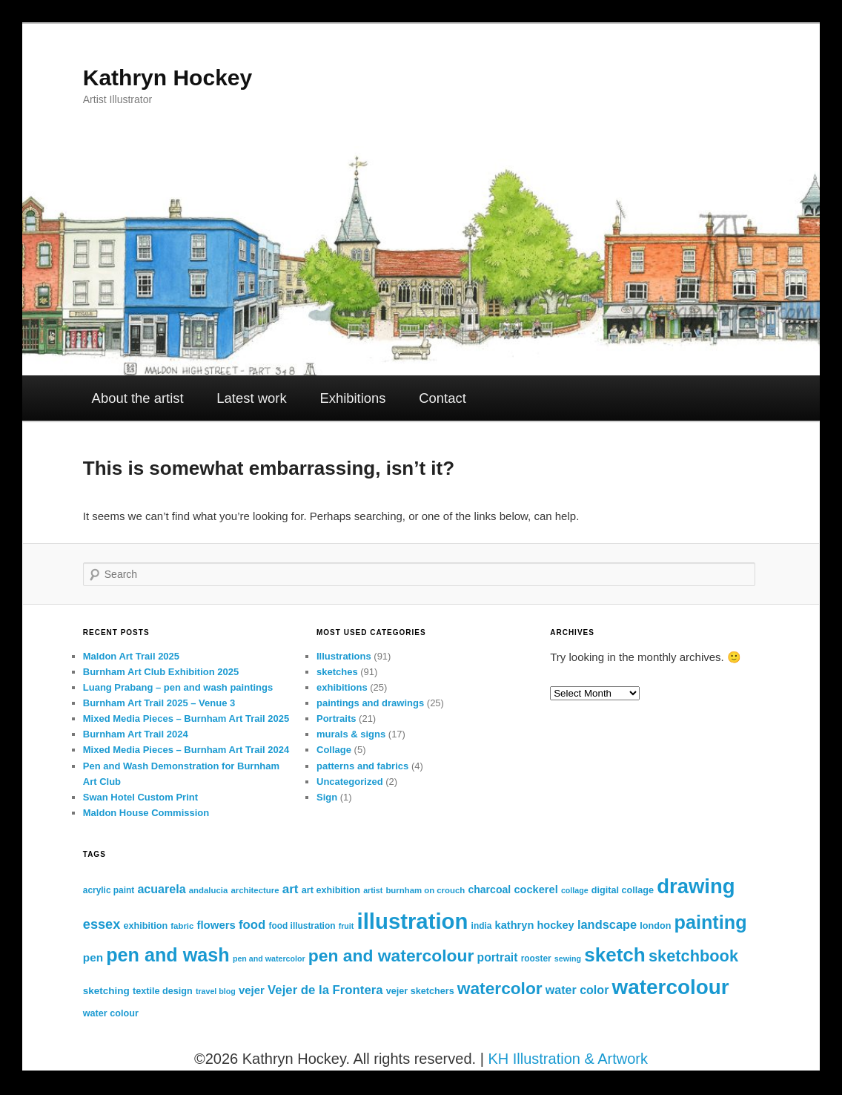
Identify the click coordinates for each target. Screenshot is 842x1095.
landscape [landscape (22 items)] (607, 924)
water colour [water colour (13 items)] (111, 1013)
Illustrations (343, 656)
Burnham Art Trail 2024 (135, 734)
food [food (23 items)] (252, 925)
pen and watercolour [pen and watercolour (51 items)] (391, 955)
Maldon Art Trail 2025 (131, 656)
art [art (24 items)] (290, 889)
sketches (337, 671)
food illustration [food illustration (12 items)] (302, 926)
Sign (326, 797)
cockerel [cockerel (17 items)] (535, 889)
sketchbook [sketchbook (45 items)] (693, 956)
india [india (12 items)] (481, 926)
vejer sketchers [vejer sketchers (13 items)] (420, 991)
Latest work (251, 398)
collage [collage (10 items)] (575, 890)
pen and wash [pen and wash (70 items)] (168, 954)
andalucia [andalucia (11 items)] (208, 890)
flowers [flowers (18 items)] (215, 924)
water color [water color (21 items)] (577, 989)
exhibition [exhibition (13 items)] (146, 926)
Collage (333, 749)
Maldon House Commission (146, 812)
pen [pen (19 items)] (93, 957)
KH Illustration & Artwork (568, 1058)
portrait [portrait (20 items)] (497, 957)
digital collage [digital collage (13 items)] (622, 890)
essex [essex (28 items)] (102, 924)
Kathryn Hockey (167, 77)
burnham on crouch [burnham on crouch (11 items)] (425, 890)
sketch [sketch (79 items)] (615, 955)
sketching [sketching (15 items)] (106, 990)
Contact (442, 398)
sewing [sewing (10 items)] (567, 958)
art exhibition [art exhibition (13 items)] (331, 890)
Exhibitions (352, 398)
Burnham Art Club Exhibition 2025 (161, 671)
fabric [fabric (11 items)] (181, 925)
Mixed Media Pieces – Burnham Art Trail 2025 (186, 718)
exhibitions (342, 687)
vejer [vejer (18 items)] (252, 990)
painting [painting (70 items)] (710, 922)
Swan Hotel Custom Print (140, 797)
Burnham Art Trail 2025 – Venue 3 (159, 702)
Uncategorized (349, 781)
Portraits (336, 718)
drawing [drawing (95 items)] (696, 886)
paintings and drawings (370, 702)
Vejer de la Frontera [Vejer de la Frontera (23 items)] (325, 990)
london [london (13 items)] (655, 926)
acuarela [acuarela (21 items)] (161, 888)
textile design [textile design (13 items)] (163, 991)
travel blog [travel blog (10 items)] (216, 991)
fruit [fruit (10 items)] (346, 925)
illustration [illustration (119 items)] (412, 921)
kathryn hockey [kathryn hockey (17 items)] (534, 925)
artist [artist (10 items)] (372, 890)
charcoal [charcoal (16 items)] (489, 889)
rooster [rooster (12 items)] (536, 958)
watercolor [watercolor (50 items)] (500, 988)
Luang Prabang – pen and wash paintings (178, 687)
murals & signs (350, 734)
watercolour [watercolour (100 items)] (670, 987)
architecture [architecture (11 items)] (255, 890)
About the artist (138, 398)
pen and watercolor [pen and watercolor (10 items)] (269, 958)
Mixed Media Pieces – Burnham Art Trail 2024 (186, 749)
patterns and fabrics (362, 766)
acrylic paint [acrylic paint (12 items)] (108, 890)
